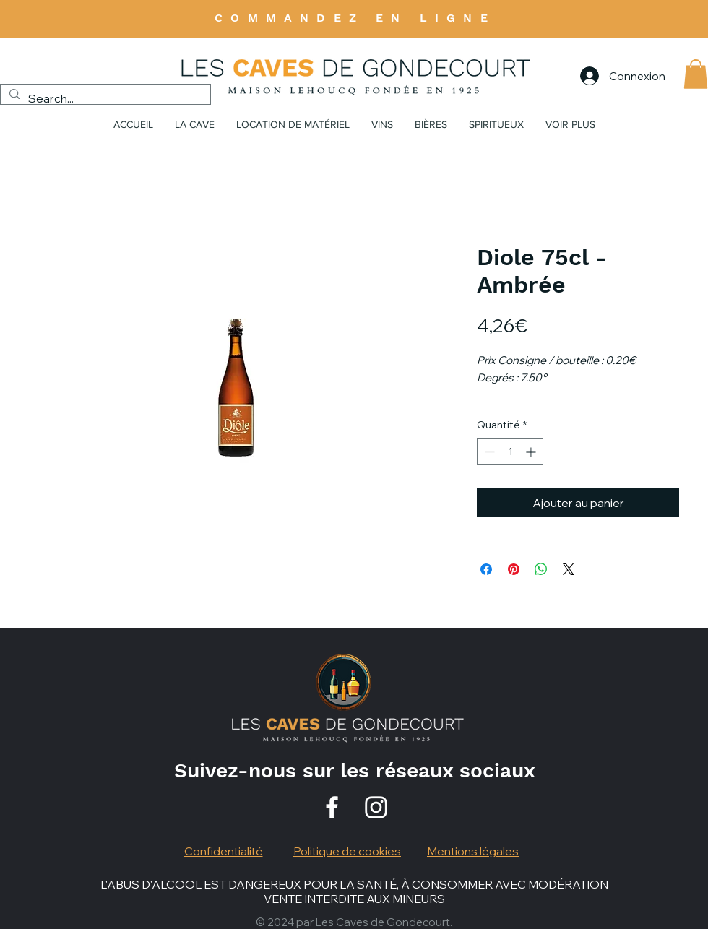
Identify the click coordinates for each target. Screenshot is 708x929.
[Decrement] (488, 451)
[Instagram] (376, 807)
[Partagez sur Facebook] (486, 569)
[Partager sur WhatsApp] (541, 569)
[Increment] (532, 451)
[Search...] (104, 98)
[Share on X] (568, 569)
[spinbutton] (510, 451)
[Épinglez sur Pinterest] (513, 569)
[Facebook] (332, 807)
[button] (695, 74)
